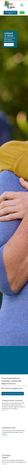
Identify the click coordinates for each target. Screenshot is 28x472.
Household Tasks (8, 427)
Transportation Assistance (12, 400)
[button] (22, 5)
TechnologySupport (6, 456)
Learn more (5, 410)
